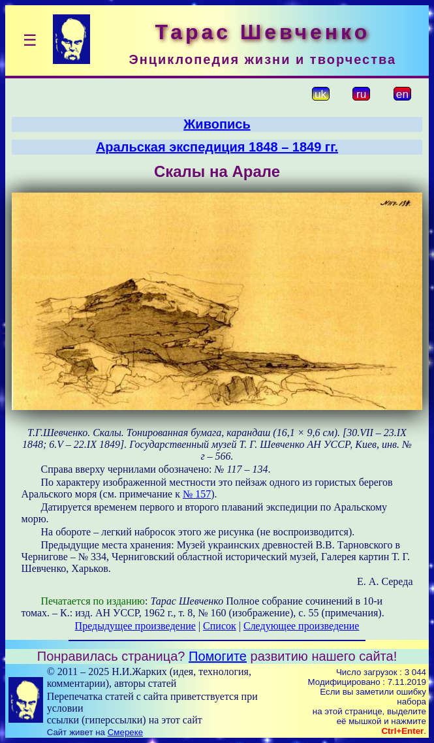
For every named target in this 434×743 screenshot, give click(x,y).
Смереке (125, 732)
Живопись (216, 124)
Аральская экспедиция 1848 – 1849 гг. (217, 147)
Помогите (218, 656)
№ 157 (197, 493)
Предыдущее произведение (135, 625)
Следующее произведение (301, 625)
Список (219, 625)
